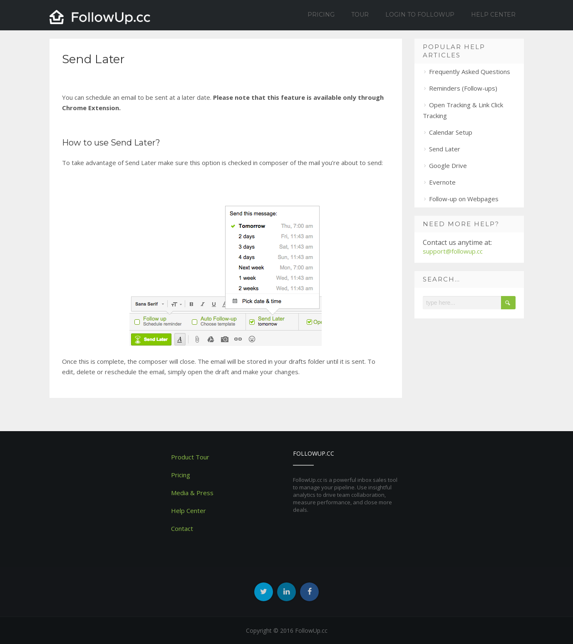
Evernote (442, 182)
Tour (360, 14)
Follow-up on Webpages (464, 199)
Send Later (444, 149)
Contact (182, 528)
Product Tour (190, 457)
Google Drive (448, 165)
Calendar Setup (450, 132)
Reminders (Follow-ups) (463, 88)
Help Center (493, 14)
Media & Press (192, 493)
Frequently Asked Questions (469, 71)
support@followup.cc (453, 251)
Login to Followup (419, 14)
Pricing (321, 14)
